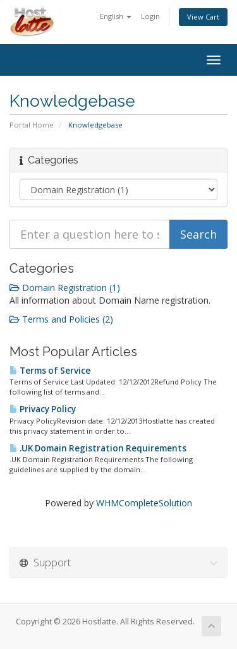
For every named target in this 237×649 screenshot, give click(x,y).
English (115, 16)
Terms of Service (49, 370)
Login (150, 16)
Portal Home (31, 124)
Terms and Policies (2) (61, 319)
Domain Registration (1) (64, 288)
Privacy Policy (42, 409)
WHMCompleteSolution (144, 503)
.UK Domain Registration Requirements (97, 448)
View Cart (203, 16)
